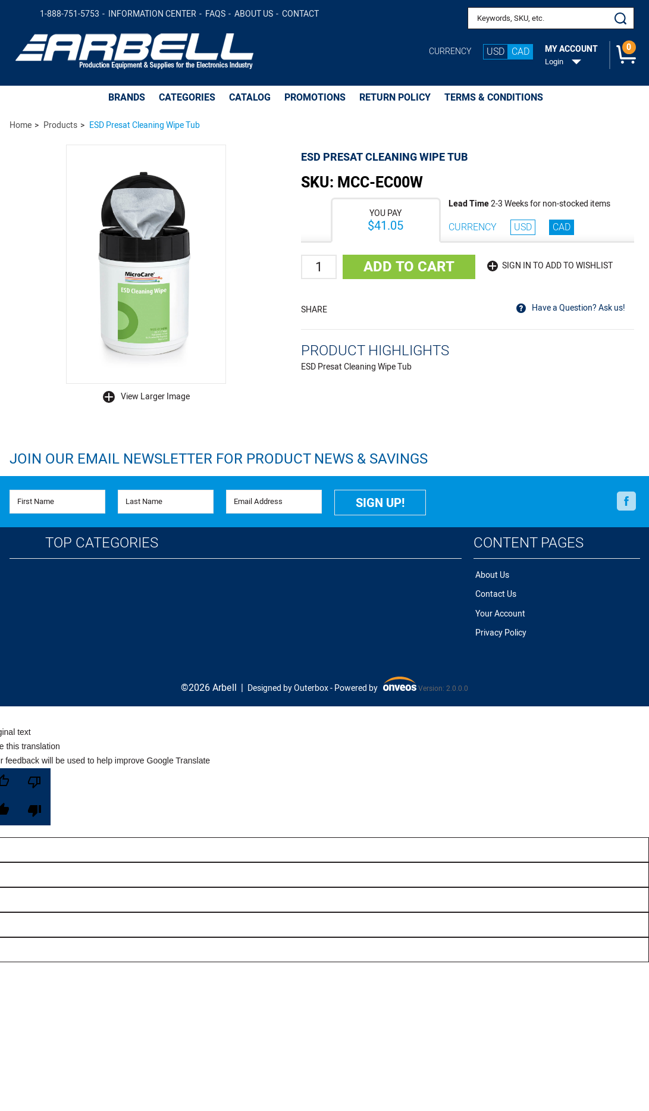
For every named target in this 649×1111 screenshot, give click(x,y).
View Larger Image (155, 396)
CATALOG (250, 97)
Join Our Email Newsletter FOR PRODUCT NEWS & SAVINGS (219, 459)
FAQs (215, 14)
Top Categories (101, 541)
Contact (300, 14)
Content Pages (529, 541)
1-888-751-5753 (69, 14)
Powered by (375, 678)
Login (554, 62)
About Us (253, 14)
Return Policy (395, 97)
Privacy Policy (499, 626)
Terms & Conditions (493, 97)
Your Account (498, 608)
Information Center (152, 14)
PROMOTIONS (315, 97)
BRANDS (126, 97)
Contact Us (494, 590)
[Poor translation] (34, 789)
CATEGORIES (187, 97)
